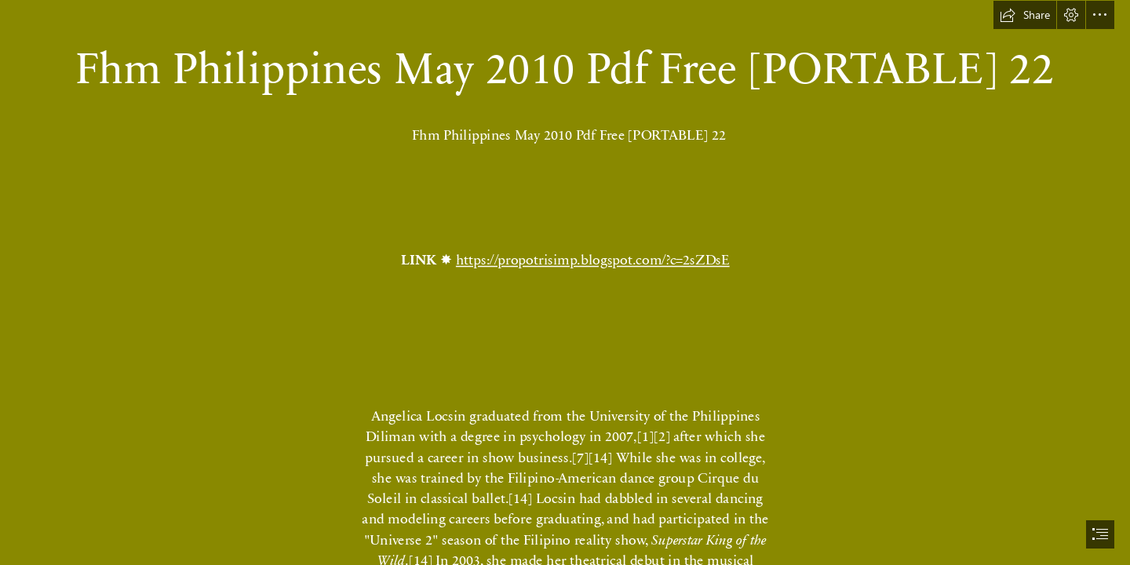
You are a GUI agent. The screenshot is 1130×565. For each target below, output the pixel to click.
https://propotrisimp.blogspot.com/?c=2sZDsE (592, 259)
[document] (565, 282)
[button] (1024, 15)
